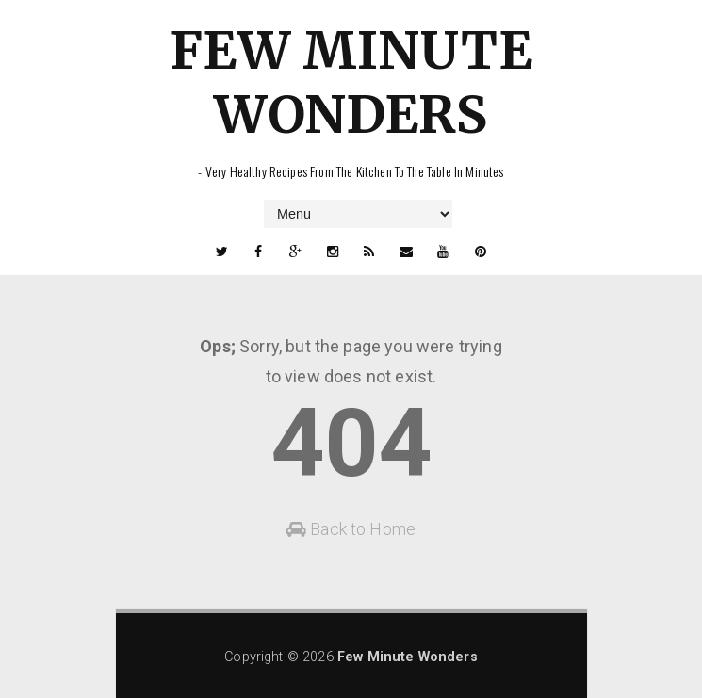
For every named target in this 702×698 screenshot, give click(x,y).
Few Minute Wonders (351, 82)
